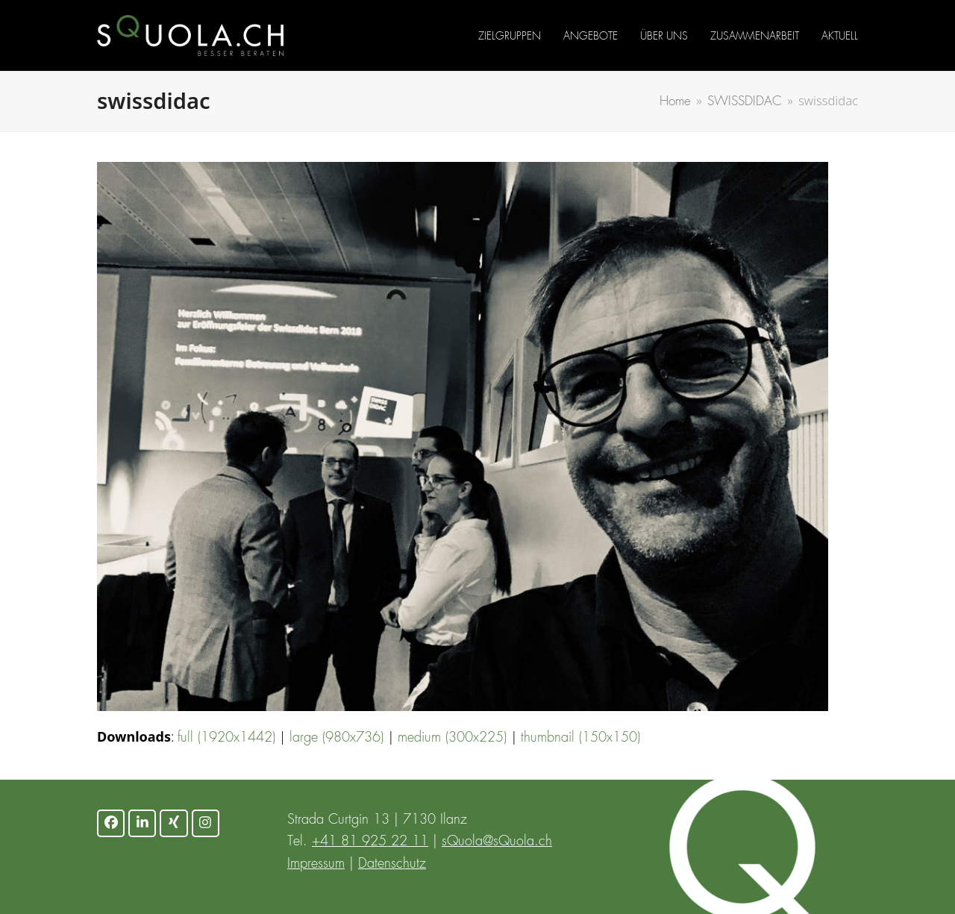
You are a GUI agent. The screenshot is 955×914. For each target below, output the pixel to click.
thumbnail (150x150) (580, 738)
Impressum (316, 864)
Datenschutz (392, 864)
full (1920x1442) (226, 738)
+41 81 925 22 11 (370, 841)
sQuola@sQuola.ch (497, 841)
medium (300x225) (452, 738)
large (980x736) (336, 738)
